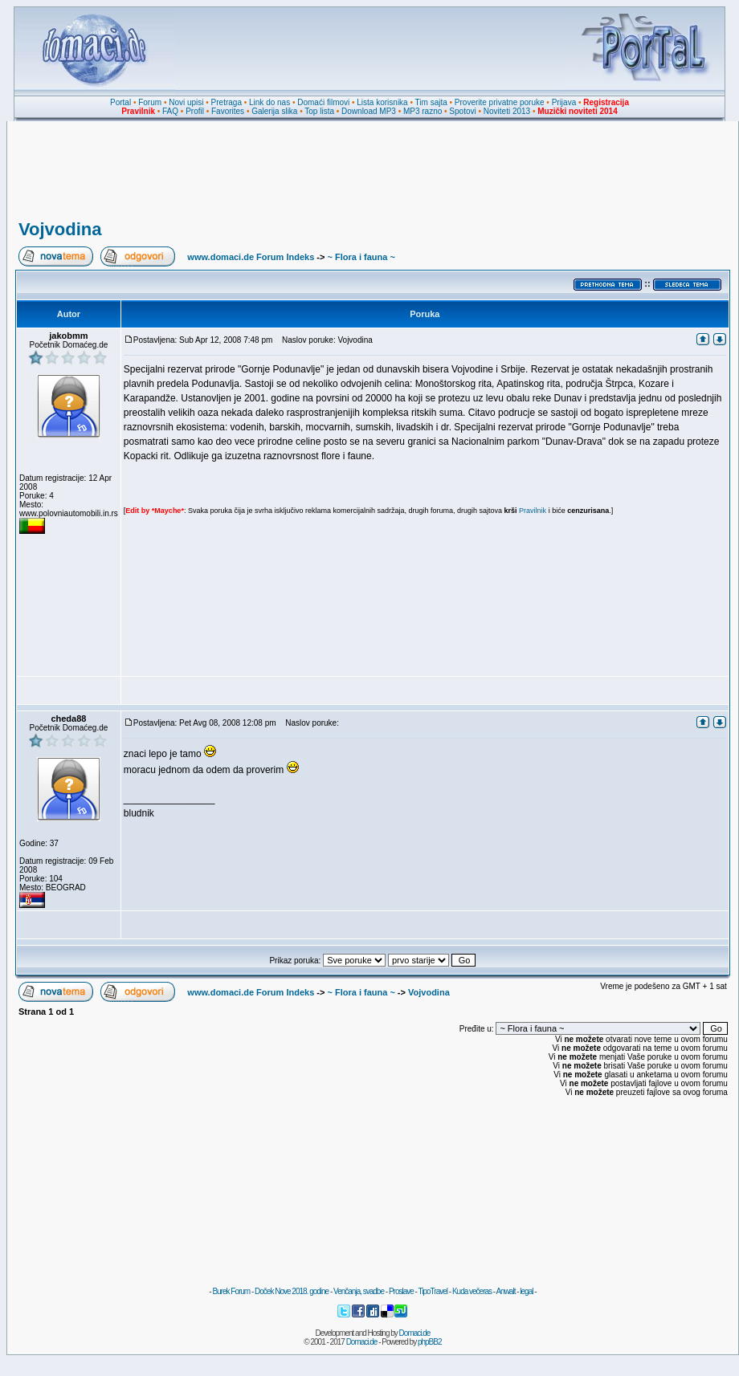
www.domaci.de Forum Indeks (250, 257)
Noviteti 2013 (507, 111)
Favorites (227, 111)
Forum (149, 102)
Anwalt (505, 1291)
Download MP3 (368, 111)
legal (526, 1291)
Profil (195, 111)
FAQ (170, 111)
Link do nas (269, 102)
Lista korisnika (382, 102)
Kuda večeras (472, 1291)
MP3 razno (422, 111)
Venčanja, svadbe (358, 1291)
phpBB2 (430, 1341)
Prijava (564, 102)
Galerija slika (274, 111)
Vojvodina (60, 229)
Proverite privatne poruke (500, 102)
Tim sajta (431, 102)
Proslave (401, 1291)
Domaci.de (415, 1333)
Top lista (319, 111)
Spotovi (462, 111)
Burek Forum (231, 1291)
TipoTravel (433, 1291)
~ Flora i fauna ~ (360, 257)
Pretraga (226, 102)
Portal (120, 102)
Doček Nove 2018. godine (292, 1291)
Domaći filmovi (323, 102)
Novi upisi (186, 102)
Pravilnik (532, 511)
